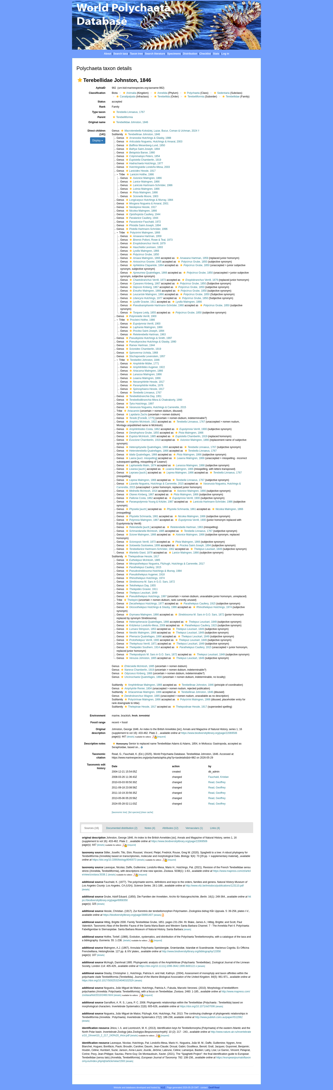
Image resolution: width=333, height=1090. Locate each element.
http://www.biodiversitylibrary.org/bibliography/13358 (191, 951)
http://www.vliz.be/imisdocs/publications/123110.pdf (215, 885)
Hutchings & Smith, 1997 (148, 338)
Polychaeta (191, 92)
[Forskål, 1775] (140, 418)
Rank (102, 106)
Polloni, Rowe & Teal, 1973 (150, 239)
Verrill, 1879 (146, 243)
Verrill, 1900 (141, 316)
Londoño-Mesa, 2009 (145, 625)
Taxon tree (136, 53)
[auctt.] (135, 469)
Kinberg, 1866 (136, 673)
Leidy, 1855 (142, 312)
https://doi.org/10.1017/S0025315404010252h (108, 980)
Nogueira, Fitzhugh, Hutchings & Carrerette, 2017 (165, 563)
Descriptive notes (94, 743)
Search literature (155, 53)
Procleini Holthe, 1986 (140, 319)
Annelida (160, 92)
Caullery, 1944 (143, 214)
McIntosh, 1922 (141, 421)
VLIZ (163, 1087)
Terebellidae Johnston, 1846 (130, 122)
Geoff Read (214, 1087)
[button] (79, 80)
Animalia (129, 92)
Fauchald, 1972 (143, 221)
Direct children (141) (96, 132)
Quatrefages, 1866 (147, 272)
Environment (97, 715)
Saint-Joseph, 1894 (142, 148)
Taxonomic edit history (96, 766)
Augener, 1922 (146, 367)
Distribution (190, 53)
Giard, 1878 (139, 552)
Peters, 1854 (142, 156)
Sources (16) (91, 828)
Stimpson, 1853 (140, 629)
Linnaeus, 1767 (128, 112)
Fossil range (98, 722)
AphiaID (100, 87)
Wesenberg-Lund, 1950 (145, 145)
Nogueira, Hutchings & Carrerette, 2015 (155, 407)
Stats (216, 53)
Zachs (136, 414)
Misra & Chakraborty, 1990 (153, 399)
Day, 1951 (143, 396)
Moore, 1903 (143, 196)
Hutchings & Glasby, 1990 (150, 341)
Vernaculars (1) (194, 828)
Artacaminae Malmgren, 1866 (142, 692)
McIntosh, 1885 (140, 436)
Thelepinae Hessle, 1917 (140, 706)
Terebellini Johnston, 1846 (142, 359)
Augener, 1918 (145, 574)
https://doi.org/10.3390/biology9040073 (114, 859)
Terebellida (161, 96)
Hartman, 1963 (147, 334)
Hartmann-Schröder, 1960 (156, 305)
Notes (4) (150, 828)
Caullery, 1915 (143, 567)
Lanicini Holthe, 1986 (140, 174)
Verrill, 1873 (147, 279)
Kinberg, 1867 (144, 283)
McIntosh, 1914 (141, 490)
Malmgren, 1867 (142, 519)
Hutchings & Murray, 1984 (149, 199)
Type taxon (98, 112)
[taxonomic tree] (119, 812)
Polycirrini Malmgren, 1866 (143, 232)
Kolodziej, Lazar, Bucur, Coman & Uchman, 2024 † (159, 130)
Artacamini (131, 410)
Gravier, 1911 (142, 301)
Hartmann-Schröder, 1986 (150, 185)
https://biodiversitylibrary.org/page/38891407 (128, 914)
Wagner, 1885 (140, 695)
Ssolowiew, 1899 (142, 545)
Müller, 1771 (143, 363)
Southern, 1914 (142, 647)
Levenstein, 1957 (145, 356)
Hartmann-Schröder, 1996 (146, 229)
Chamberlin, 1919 (143, 159)
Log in (225, 53)
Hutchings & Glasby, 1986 (151, 607)
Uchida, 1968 (141, 352)
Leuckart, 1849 (205, 549)
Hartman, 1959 (144, 236)
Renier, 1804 (136, 688)
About (107, 53)
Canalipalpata (125, 96)
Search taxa (120, 53)
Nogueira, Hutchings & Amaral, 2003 (153, 141)
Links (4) (215, 828)
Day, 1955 (140, 585)
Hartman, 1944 (140, 345)
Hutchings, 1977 (144, 163)
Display (97, 140)
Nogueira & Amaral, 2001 (147, 203)
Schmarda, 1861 (179, 509)
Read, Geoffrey (217, 782)
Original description (99, 731)
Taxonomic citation (98, 756)
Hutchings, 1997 (139, 403)
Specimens (174, 53)
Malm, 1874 (140, 465)
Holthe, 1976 (145, 385)
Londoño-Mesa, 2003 (147, 167)
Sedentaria (221, 92)
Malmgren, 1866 (145, 178)
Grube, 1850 (143, 254)
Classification (97, 92)
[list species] (134, 812)
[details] (130, 737)
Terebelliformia (193, 96)
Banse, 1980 (140, 152)
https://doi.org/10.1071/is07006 (197, 1006)
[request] (161, 737)
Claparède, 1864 (146, 265)
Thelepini (130, 599)
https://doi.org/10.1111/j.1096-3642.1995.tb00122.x (168, 966)
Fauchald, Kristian (218, 776)
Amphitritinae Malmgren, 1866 (143, 684)
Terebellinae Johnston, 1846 (142, 134)
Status (102, 101)
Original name (96, 122)
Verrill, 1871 (141, 643)
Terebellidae (230, 96)
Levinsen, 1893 (145, 247)
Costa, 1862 (142, 429)
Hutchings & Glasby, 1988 (148, 137)
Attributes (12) (170, 828)
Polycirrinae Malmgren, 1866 (142, 699)
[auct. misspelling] (141, 458)
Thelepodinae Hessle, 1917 (141, 556)
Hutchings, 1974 (145, 578)
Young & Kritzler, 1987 (149, 501)
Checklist (205, 53)
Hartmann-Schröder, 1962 (149, 549)
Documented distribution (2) (121, 828)
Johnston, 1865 (141, 658)
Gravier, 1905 (145, 261)
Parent (101, 117)
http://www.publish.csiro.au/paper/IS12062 (219, 1017)
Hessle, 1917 (140, 170)
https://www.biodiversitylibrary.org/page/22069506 (209, 733)
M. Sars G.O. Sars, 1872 (150, 581)
